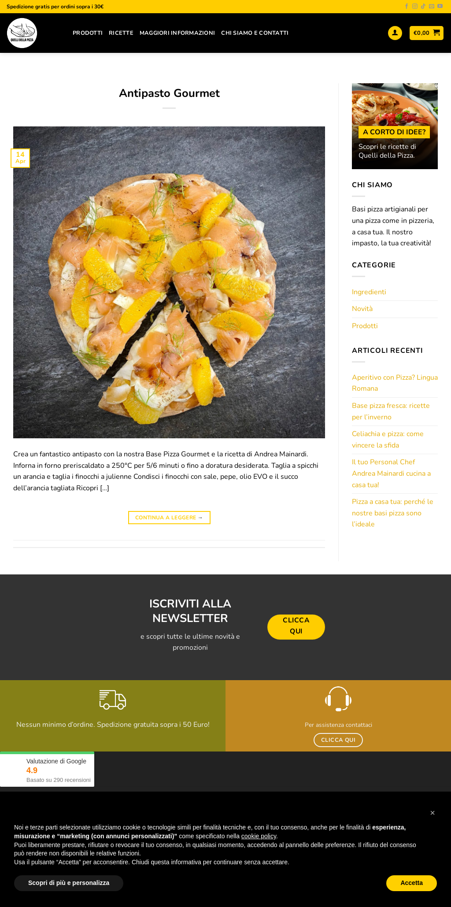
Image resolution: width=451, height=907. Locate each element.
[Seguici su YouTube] (440, 7)
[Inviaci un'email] (431, 7)
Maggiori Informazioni (177, 33)
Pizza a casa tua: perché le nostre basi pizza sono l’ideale (392, 513)
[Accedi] (395, 33)
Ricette (121, 33)
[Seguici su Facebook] (406, 7)
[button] (432, 813)
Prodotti (88, 33)
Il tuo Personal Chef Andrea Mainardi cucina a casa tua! (391, 473)
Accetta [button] (411, 882)
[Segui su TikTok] (423, 7)
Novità (362, 309)
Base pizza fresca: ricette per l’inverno (391, 411)
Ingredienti (369, 292)
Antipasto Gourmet (169, 93)
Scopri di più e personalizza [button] (68, 882)
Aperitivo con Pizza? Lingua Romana (395, 383)
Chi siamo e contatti (254, 33)
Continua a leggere (169, 518)
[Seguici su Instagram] (415, 7)
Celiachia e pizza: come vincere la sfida (388, 439)
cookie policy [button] (258, 836)
